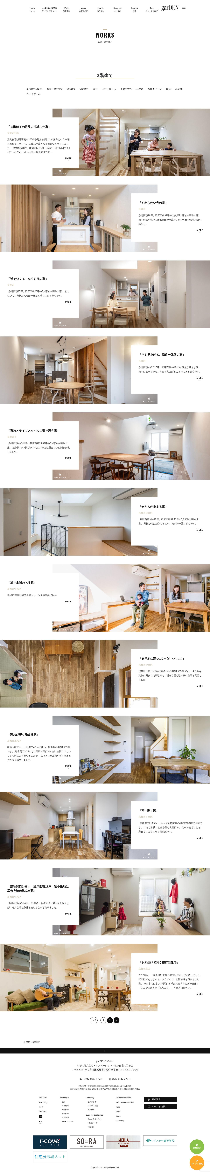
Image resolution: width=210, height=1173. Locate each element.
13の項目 (91, 1127)
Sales (118, 1107)
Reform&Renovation (125, 1102)
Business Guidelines (94, 1115)
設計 (63, 1102)
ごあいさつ (92, 1102)
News (118, 1116)
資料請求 (154, 1099)
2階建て (71, 89)
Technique (64, 1098)
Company (90, 1098)
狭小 (95, 89)
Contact (42, 1111)
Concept (43, 1098)
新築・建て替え (55, 89)
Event (118, 1111)
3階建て (84, 89)
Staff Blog (120, 1120)
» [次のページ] (116, 1020)
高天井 (178, 89)
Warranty (43, 1102)
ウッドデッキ (33, 94)
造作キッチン (155, 89)
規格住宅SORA (34, 89)
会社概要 (91, 1109)
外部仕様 (65, 1109)
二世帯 (139, 89)
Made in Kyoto (67, 1121)
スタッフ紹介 (93, 1105)
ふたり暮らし (109, 89)
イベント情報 (156, 1106)
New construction (123, 1098)
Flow (41, 1107)
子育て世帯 (126, 89)
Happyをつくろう (95, 1119)
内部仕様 (65, 1113)
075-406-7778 (93, 1079)
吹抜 (168, 89)
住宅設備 (65, 1117)
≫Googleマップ (128, 1069)
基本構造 (65, 1105)
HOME (27, 1042)
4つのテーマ (92, 1123)
